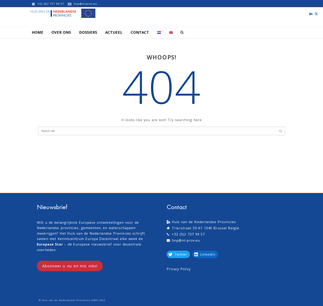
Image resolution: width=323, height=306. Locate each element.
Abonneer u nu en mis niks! (69, 265)
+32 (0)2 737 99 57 (50, 4)
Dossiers (88, 32)
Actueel (113, 32)
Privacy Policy (179, 269)
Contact (140, 32)
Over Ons (61, 32)
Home (37, 32)
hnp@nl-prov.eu (85, 4)
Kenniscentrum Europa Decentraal (88, 238)
